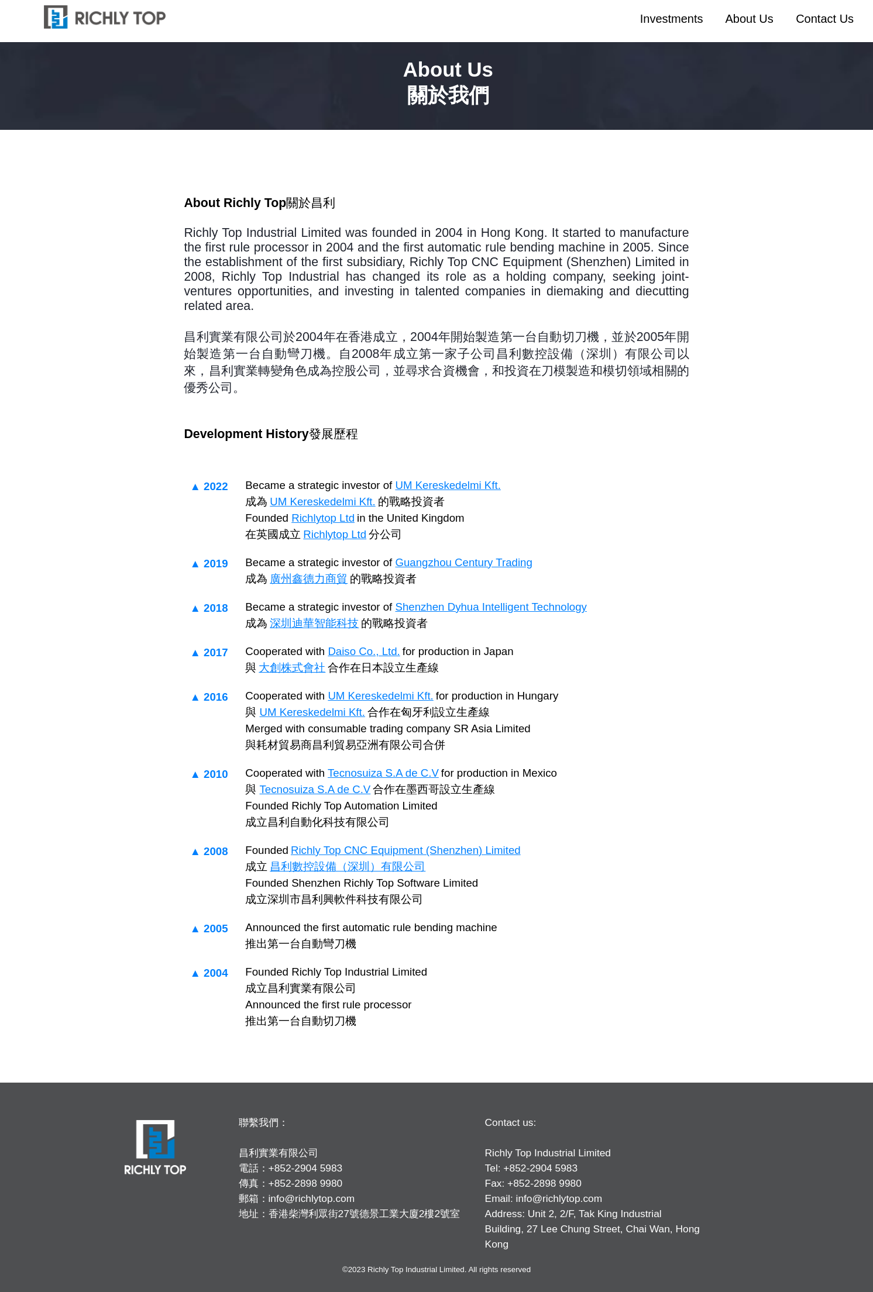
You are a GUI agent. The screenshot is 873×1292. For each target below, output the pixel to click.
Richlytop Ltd (323, 518)
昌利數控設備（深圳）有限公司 (347, 866)
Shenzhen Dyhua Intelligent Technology (490, 607)
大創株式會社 (292, 667)
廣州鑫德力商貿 (309, 579)
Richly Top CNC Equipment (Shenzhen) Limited (406, 850)
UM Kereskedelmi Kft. (447, 485)
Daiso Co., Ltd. (364, 651)
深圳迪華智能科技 (314, 623)
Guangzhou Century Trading (463, 562)
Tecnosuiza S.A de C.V (383, 773)
